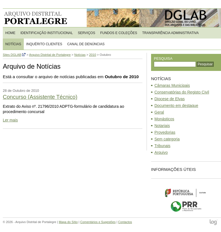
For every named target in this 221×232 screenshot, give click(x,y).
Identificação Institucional (46, 33)
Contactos (125, 222)
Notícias (13, 44)
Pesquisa (163, 58)
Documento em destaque (176, 105)
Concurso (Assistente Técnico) (40, 97)
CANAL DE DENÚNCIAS (86, 44)
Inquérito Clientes (44, 44)
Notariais (162, 125)
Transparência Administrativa (170, 33)
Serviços (86, 33)
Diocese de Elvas (169, 99)
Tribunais (162, 145)
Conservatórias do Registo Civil (181, 92)
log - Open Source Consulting (214, 222)
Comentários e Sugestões (98, 222)
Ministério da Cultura (186, 192)
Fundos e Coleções (118, 33)
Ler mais (10, 120)
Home (10, 33)
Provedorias (164, 132)
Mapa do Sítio (68, 222)
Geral (159, 112)
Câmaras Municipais (172, 85)
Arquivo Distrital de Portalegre (39, 18)
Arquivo (161, 152)
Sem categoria (167, 139)
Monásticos (164, 119)
